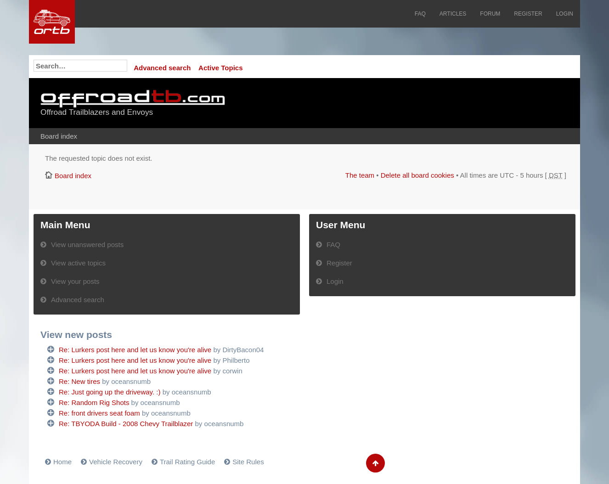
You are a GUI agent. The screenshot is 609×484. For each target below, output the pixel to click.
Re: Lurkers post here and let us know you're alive (135, 350)
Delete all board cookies (417, 175)
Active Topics (220, 68)
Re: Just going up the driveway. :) (110, 392)
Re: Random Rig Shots (94, 402)
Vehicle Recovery (115, 462)
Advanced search (162, 68)
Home (62, 462)
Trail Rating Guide (187, 462)
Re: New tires (79, 381)
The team (359, 175)
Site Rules (248, 462)
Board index (58, 136)
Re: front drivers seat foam (99, 413)
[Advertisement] (454, 103)
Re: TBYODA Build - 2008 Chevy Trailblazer (126, 424)
